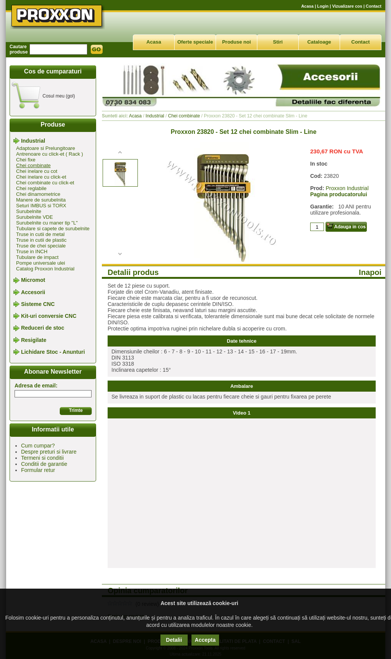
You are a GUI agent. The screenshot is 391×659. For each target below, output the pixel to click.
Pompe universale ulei (40, 263)
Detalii (174, 640)
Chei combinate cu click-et (45, 182)
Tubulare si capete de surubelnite (53, 228)
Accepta (205, 640)
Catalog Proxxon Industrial (45, 269)
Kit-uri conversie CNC (49, 316)
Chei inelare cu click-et (41, 177)
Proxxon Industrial (347, 188)
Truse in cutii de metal (40, 234)
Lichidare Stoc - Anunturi (53, 352)
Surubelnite (28, 211)
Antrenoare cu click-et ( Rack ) (49, 154)
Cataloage (319, 42)
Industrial (33, 141)
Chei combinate (33, 165)
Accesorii (33, 292)
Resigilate (33, 340)
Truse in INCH (31, 251)
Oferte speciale (195, 42)
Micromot (33, 280)
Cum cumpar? (38, 446)
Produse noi (236, 42)
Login (323, 6)
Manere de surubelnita (40, 200)
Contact (373, 6)
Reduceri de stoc (42, 328)
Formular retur (38, 470)
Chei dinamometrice (38, 194)
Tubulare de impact (37, 257)
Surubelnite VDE (34, 217)
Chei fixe (26, 160)
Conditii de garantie (44, 464)
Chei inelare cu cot (36, 171)
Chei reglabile (31, 188)
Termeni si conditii (42, 458)
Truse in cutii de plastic (41, 240)
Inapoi (370, 272)
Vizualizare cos (347, 6)
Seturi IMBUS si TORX (41, 205)
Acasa (307, 6)
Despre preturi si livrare (49, 452)
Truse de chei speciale (41, 246)
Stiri (278, 42)
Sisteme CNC (38, 304)
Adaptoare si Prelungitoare (45, 148)
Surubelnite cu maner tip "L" (47, 223)
